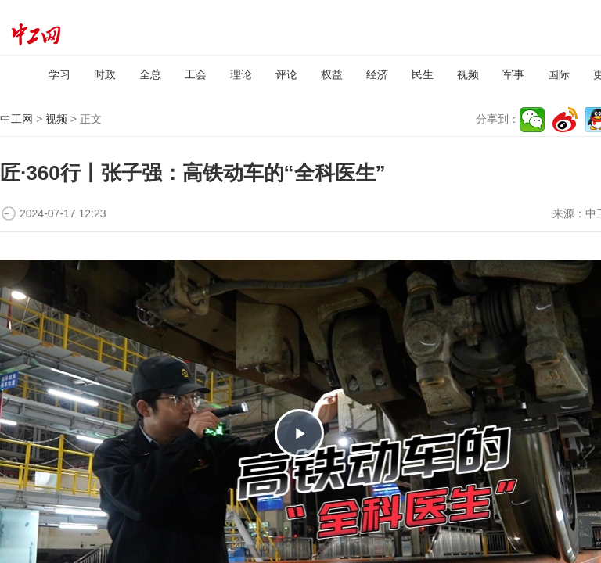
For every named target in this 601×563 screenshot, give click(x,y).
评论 (286, 74)
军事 (513, 74)
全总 (150, 74)
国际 (559, 74)
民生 (423, 74)
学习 (59, 74)
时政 (105, 74)
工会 (196, 74)
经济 (377, 74)
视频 (468, 74)
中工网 (16, 119)
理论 (241, 74)
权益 (332, 74)
